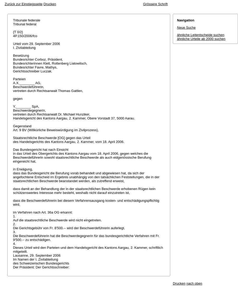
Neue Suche (186, 28)
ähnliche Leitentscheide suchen (200, 35)
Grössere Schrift (155, 4)
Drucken (50, 4)
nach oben (194, 283)
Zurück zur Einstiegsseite (23, 4)
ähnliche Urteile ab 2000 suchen (201, 39)
